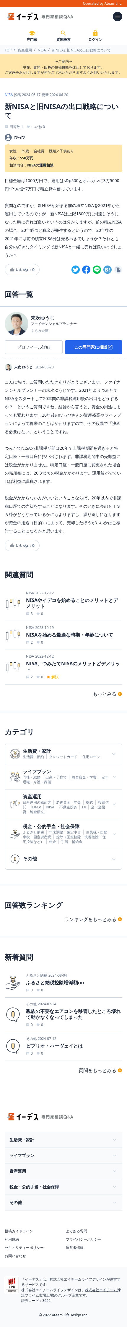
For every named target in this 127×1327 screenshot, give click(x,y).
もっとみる (107, 694)
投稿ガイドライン (19, 1231)
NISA (42, 50)
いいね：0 (22, 269)
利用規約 (12, 1239)
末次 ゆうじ (23, 367)
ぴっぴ (19, 137)
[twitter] (75, 270)
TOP (8, 50)
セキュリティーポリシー (24, 1248)
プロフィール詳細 (33, 347)
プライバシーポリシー (83, 1239)
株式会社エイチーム (101, 1289)
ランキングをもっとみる (93, 919)
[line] (97, 270)
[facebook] (86, 270)
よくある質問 (76, 1231)
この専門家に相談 (93, 347)
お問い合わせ (15, 1256)
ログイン (95, 36)
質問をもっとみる (100, 1070)
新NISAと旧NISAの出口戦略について (81, 50)
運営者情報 (75, 1248)
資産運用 (25, 50)
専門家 (32, 36)
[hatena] (107, 270)
